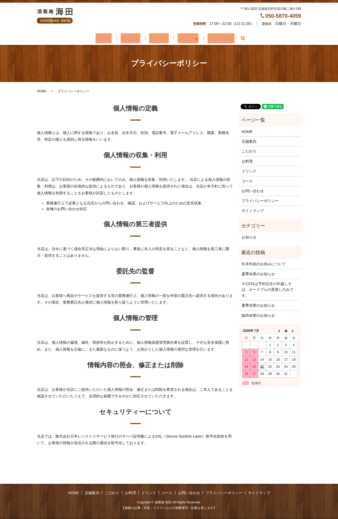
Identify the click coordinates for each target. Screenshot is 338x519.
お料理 (247, 161)
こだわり (157, 38)
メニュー (182, 38)
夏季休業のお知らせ (258, 274)
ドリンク (249, 171)
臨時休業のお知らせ (258, 315)
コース (247, 181)
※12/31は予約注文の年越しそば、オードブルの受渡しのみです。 (267, 290)
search (235, 38)
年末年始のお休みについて (264, 264)
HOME (110, 38)
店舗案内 (132, 38)
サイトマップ (253, 211)
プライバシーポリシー (260, 201)
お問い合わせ (214, 38)
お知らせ (249, 237)
